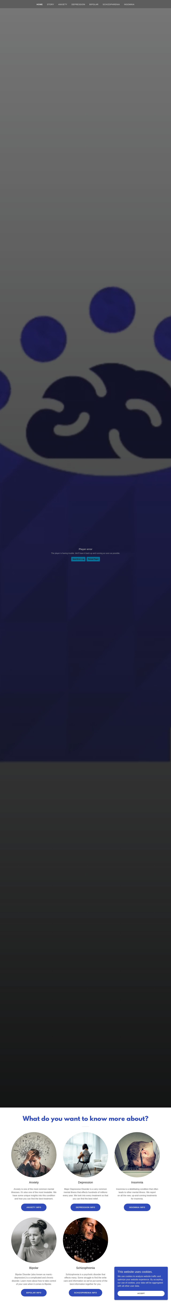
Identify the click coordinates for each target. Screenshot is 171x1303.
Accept (141, 1293)
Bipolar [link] (93, 4)
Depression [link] (78, 4)
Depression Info (85, 1207)
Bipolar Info (33, 1293)
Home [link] (40, 4)
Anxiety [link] (62, 4)
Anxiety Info (33, 1207)
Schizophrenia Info (85, 1293)
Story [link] (50, 4)
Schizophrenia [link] (111, 4)
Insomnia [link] (129, 4)
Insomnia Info (137, 1207)
